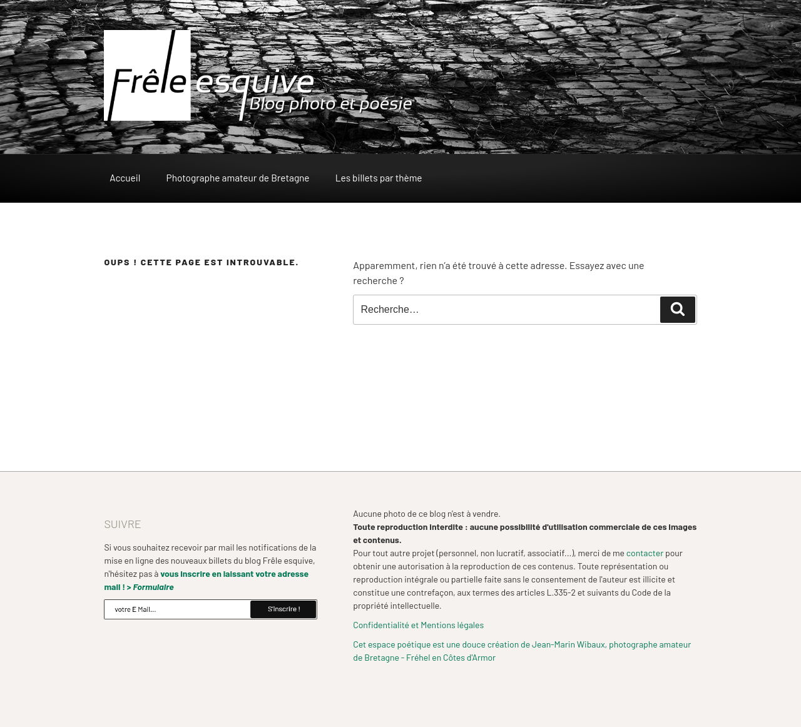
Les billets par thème (378, 177)
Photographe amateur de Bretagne (238, 177)
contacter (644, 552)
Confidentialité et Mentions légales (418, 624)
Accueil (125, 177)
